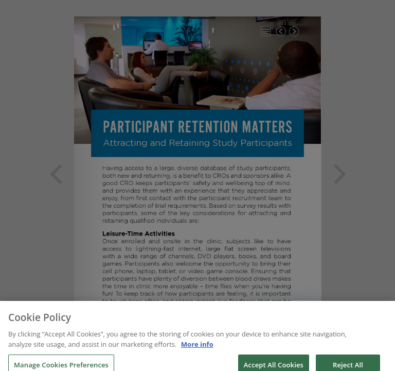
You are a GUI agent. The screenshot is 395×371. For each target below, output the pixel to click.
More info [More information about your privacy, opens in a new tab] (197, 347)
